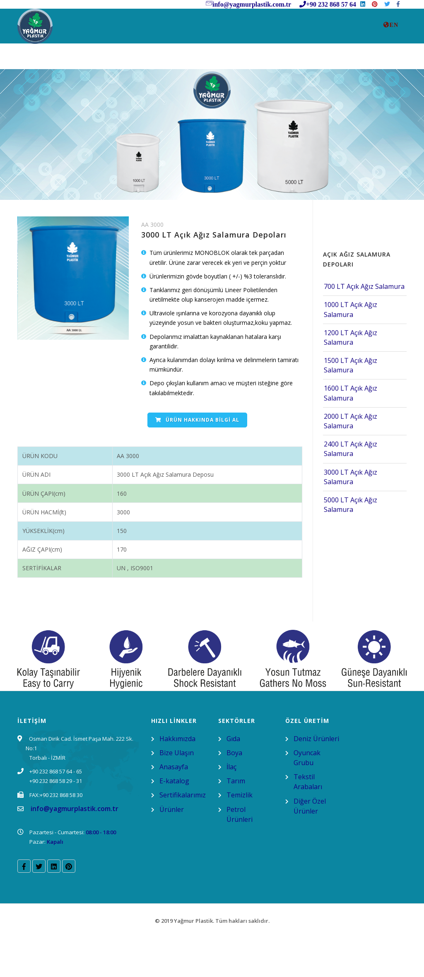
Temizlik (239, 833)
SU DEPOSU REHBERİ (259, 58)
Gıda (233, 777)
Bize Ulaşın (176, 791)
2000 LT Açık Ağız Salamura (350, 460)
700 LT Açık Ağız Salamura (364, 325)
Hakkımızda (177, 777)
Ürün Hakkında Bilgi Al (197, 458)
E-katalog (174, 819)
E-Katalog (44, 91)
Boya (234, 791)
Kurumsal (91, 58)
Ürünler (195, 58)
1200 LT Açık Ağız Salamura (350, 376)
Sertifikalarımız (337, 58)
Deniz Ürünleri (316, 777)
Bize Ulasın (144, 58)
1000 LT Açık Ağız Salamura (350, 348)
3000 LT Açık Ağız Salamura (350, 515)
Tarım (235, 819)
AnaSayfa (42, 58)
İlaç (231, 805)
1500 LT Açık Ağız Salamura (350, 404)
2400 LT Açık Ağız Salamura (350, 487)
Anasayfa (173, 805)
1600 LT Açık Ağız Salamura (350, 431)
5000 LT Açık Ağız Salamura (350, 543)
